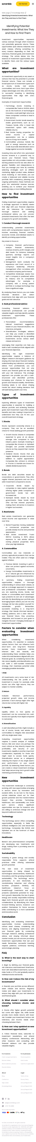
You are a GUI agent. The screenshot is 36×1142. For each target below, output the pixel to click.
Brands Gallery (6, 1060)
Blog (3, 1076)
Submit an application (27, 1064)
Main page (6, 13)
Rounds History (6, 1067)
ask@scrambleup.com (11, 1103)
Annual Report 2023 (26, 1089)
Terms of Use (24, 1076)
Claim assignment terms (9, 1057)
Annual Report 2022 (26, 1086)
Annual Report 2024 (26, 1093)
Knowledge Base (18, 13)
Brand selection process (9, 1064)
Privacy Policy (25, 1079)
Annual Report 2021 (26, 1083)
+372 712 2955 (8, 1106)
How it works (24, 1060)
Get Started (23, 4)
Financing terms (25, 1057)
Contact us (5, 1079)
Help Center (5, 1083)
